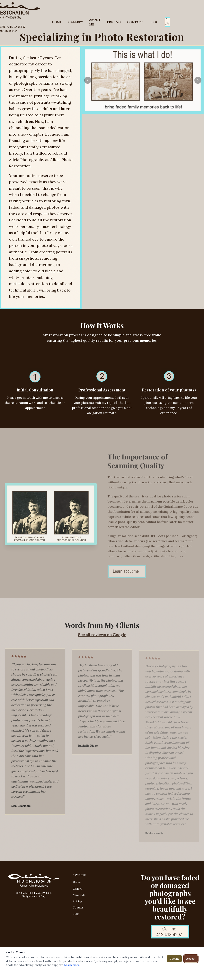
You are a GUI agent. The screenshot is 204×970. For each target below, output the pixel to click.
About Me (79, 895)
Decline (174, 958)
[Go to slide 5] (148, 110)
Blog (76, 914)
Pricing (77, 901)
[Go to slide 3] (141, 110)
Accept (190, 958)
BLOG (154, 22)
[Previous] (88, 80)
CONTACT (135, 22)
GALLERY (75, 22)
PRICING (114, 22)
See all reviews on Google (102, 636)
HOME (57, 22)
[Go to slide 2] (137, 110)
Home (77, 882)
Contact (78, 907)
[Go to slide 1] (134, 110)
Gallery (77, 888)
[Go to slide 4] (145, 110)
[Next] (197, 80)
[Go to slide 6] (152, 110)
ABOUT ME (95, 22)
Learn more (72, 965)
